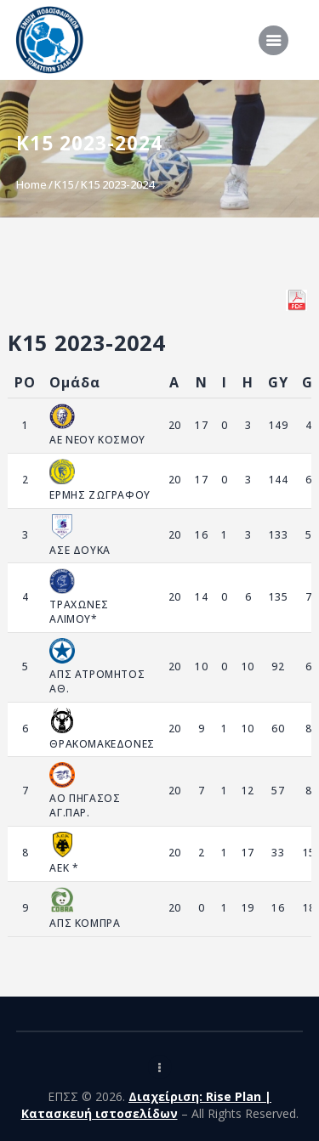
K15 (63, 184)
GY (278, 382)
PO (25, 382)
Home (31, 184)
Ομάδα (74, 382)
